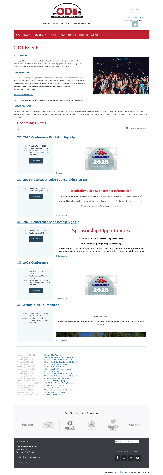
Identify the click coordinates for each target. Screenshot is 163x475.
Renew (134, 17)
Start (25, 146)
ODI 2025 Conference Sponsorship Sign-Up (59, 364)
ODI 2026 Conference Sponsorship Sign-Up (48, 222)
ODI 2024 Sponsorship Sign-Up (54, 381)
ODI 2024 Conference (51, 371)
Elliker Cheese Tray (22, 72)
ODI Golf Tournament (23, 95)
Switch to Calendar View (137, 128)
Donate (140, 17)
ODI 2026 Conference (32, 262)
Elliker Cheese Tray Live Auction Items (57, 369)
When (25, 313)
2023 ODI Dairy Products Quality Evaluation (59, 383)
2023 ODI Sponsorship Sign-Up (54, 392)
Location (24, 151)
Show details (62, 173)
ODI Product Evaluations (52, 394)
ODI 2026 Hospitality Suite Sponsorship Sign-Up (52, 179)
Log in (135, 24)
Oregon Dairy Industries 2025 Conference (58, 357)
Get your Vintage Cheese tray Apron (56, 378)
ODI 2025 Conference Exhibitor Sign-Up (58, 360)
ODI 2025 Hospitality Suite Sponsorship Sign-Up (61, 362)
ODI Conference (20, 55)
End (25, 148)
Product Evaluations (23, 106)
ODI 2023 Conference (51, 387)
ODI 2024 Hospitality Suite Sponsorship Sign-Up (61, 376)
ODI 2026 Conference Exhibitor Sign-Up (46, 137)
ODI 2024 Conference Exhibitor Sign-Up (58, 374)
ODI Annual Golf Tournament (38, 305)
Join (129, 17)
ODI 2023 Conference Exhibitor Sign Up (58, 390)
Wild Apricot (122, 472)
